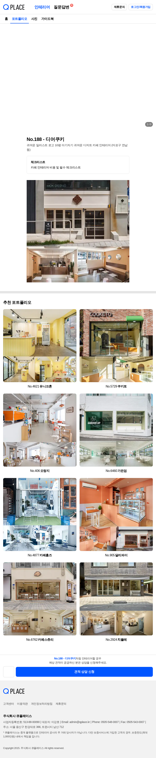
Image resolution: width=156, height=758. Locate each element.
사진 (34, 18)
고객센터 (8, 703)
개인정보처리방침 (42, 703)
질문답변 (62, 6)
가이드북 (47, 18)
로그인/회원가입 (140, 6)
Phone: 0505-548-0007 (105, 722)
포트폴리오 (19, 18)
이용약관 (22, 703)
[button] (7, 77)
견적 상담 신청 (84, 671)
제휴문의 (119, 6)
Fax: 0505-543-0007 (133, 722)
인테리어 (42, 7)
